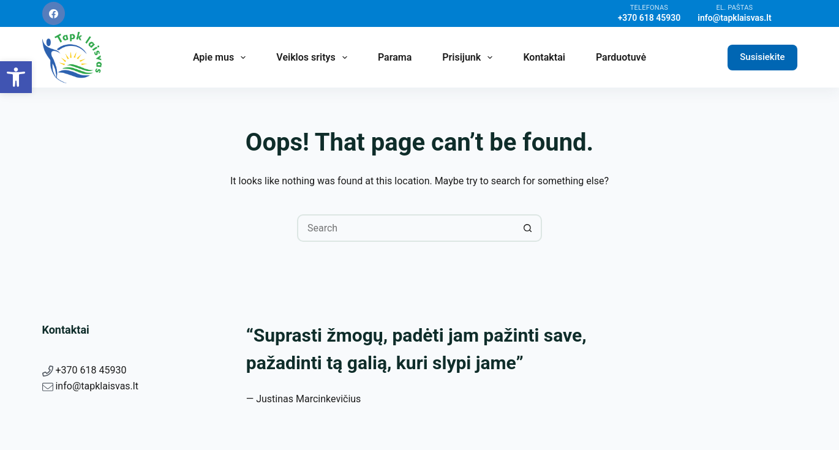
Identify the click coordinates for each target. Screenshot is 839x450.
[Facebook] (54, 13)
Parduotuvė (621, 57)
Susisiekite (762, 56)
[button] (16, 77)
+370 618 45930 (90, 370)
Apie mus (221, 57)
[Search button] (528, 228)
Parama (395, 57)
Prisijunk (469, 57)
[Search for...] (405, 228)
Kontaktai (544, 57)
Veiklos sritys (314, 57)
